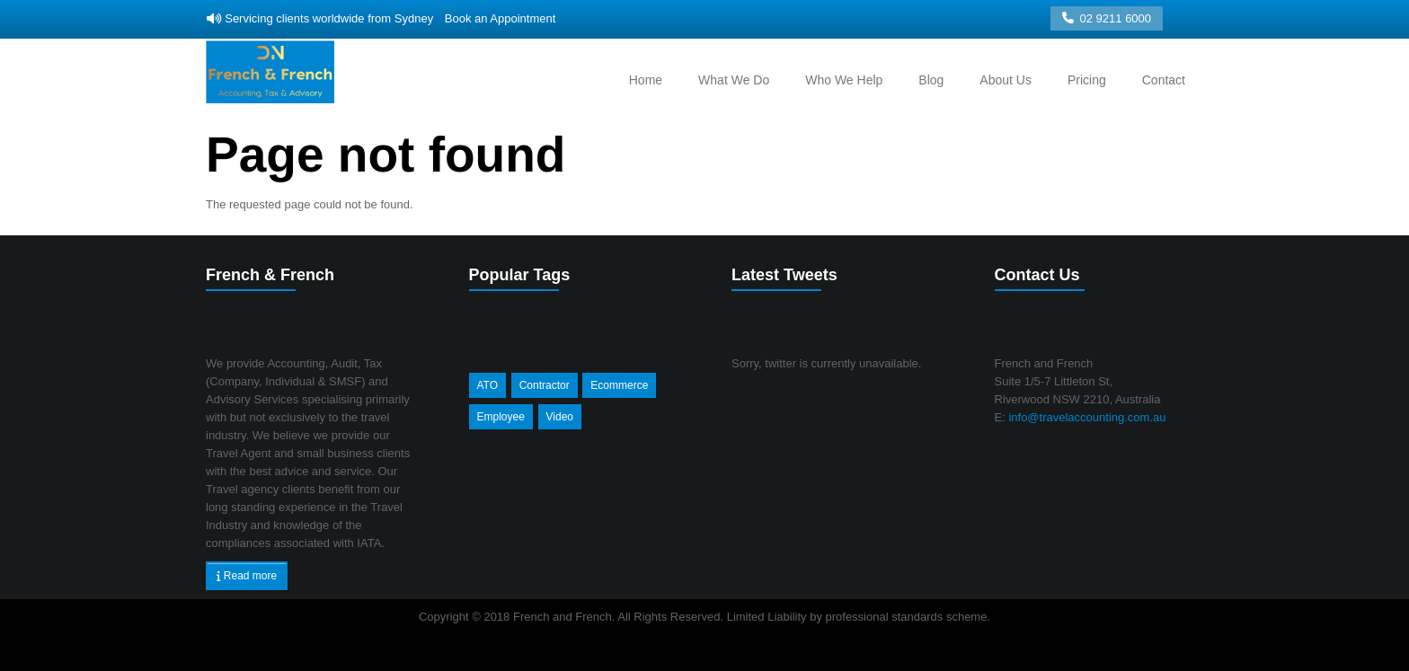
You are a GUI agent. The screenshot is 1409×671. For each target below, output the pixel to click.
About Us (1005, 80)
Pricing (1087, 80)
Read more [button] (247, 575)
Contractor (544, 385)
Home (645, 80)
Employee (501, 417)
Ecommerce (619, 385)
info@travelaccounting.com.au (1086, 417)
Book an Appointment (500, 18)
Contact (1163, 80)
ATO (488, 385)
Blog (931, 80)
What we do (733, 80)
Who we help (843, 80)
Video (559, 417)
